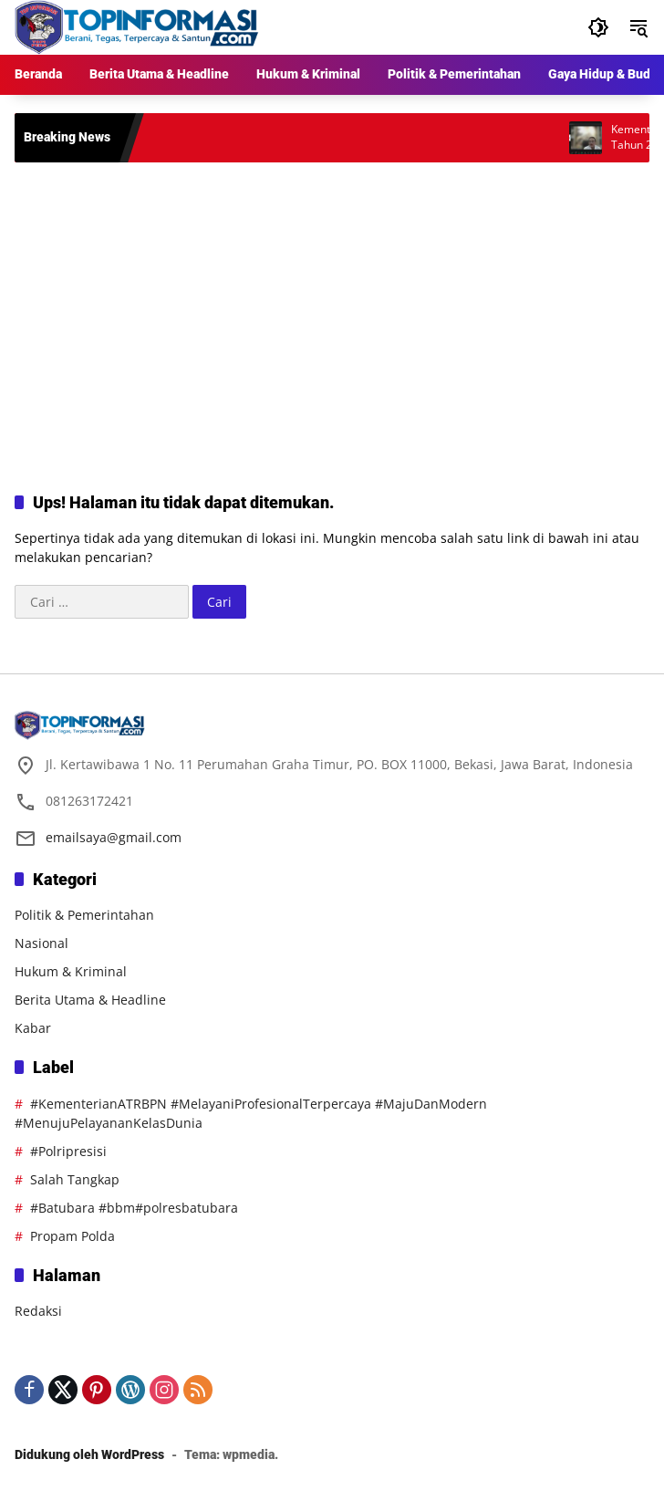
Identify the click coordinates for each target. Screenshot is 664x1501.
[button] (598, 27)
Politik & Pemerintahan (84, 914)
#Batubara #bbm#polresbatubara (134, 1207)
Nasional (41, 943)
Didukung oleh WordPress (89, 1454)
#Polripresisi (68, 1151)
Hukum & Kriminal (71, 971)
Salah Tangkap (74, 1179)
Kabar (33, 1028)
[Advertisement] (332, 308)
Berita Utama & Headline (90, 999)
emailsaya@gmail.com (114, 837)
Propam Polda (72, 1236)
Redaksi (38, 1310)
